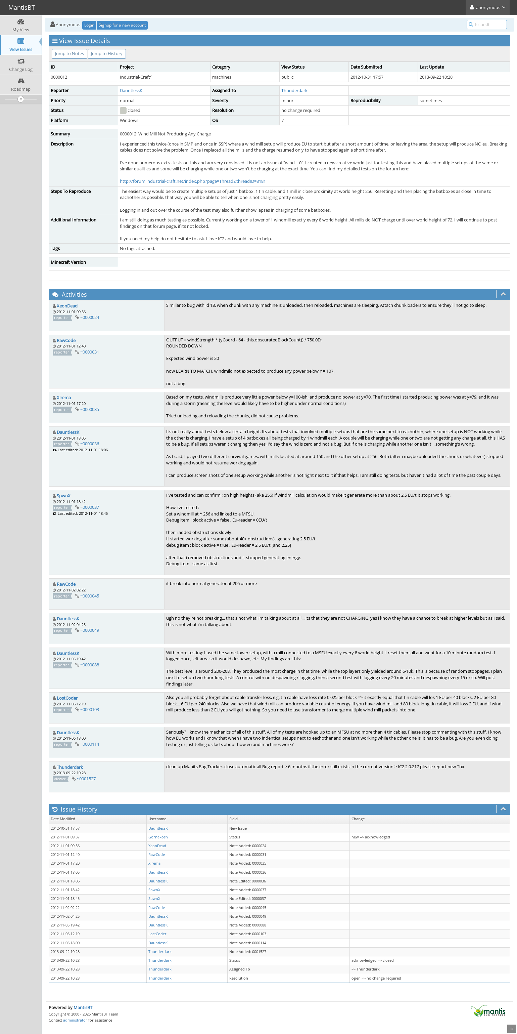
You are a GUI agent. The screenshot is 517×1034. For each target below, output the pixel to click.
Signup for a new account (122, 25)
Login (89, 25)
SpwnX (63, 496)
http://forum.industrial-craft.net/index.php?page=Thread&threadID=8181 (193, 181)
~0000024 (89, 317)
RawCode (66, 340)
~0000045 (89, 596)
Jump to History (107, 53)
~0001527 (86, 779)
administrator (75, 1020)
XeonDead (67, 306)
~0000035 (89, 409)
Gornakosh (158, 837)
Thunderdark (294, 90)
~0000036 (89, 444)
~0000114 (89, 744)
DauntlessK (131, 90)
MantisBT (83, 1007)
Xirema (64, 398)
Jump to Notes (69, 53)
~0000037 (89, 507)
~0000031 (89, 352)
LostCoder (67, 698)
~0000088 (89, 665)
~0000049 (89, 630)
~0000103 (89, 709)
